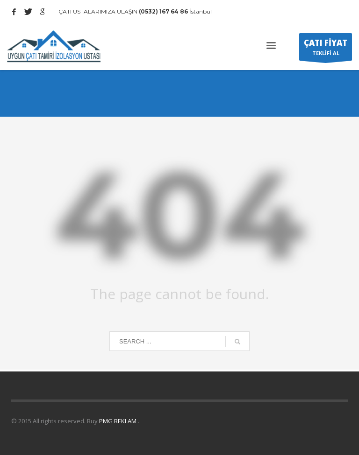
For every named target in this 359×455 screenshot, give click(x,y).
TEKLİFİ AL (325, 49)
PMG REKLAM (118, 421)
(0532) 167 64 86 (162, 11)
